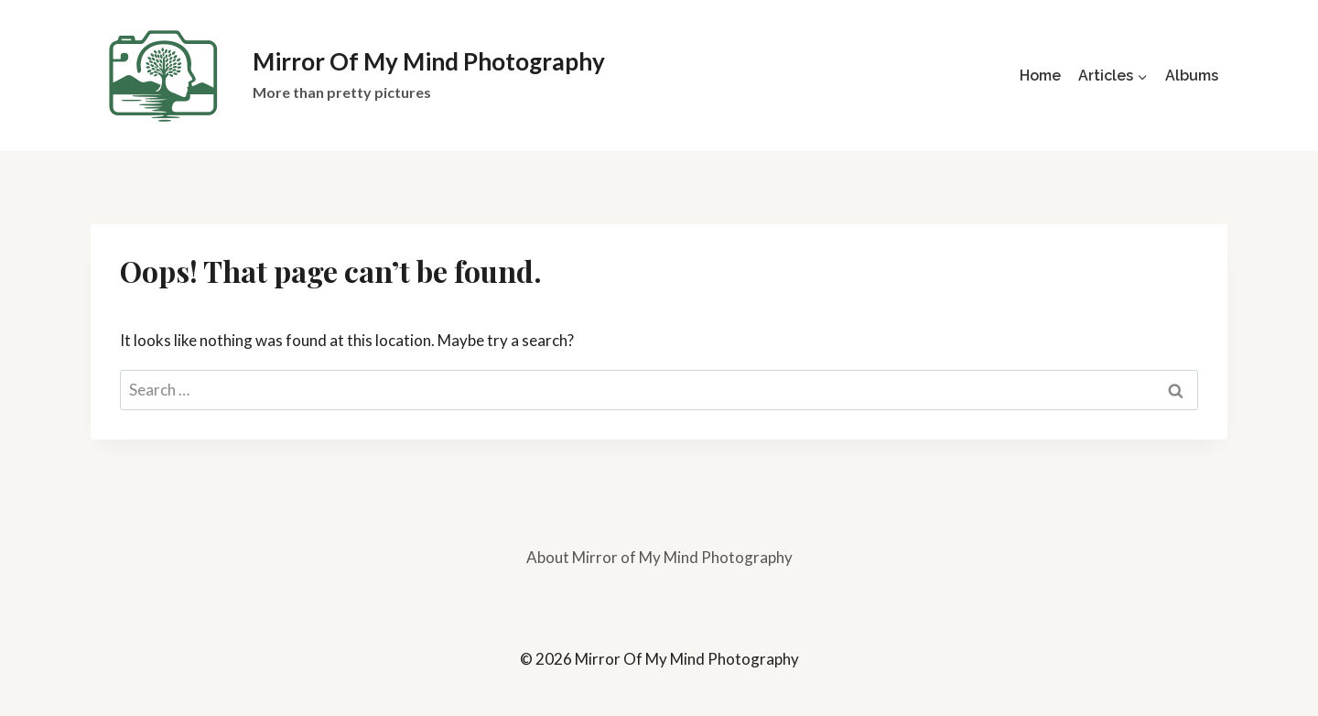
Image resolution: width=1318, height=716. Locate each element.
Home (1040, 75)
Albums (1191, 75)
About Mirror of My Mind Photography (659, 557)
